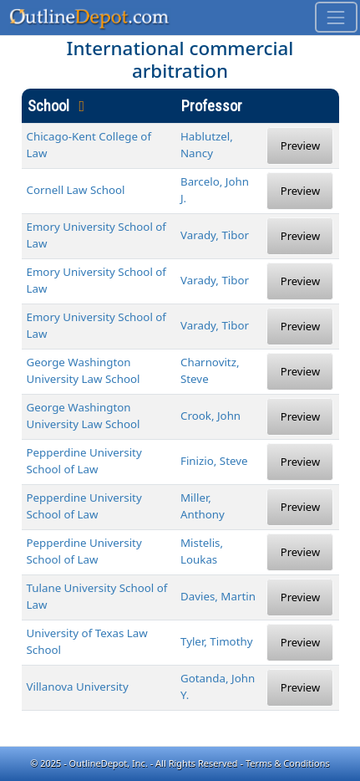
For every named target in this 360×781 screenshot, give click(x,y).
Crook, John (210, 415)
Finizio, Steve (214, 460)
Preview (300, 145)
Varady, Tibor (214, 234)
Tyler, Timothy (216, 641)
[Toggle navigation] (336, 17)
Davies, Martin (218, 596)
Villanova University (78, 686)
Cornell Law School (76, 189)
